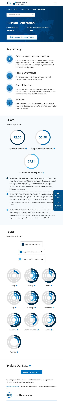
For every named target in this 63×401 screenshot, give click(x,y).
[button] (21, 15)
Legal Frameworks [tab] (13, 386)
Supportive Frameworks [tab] (29, 386)
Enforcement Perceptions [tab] (47, 386)
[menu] (54, 3)
